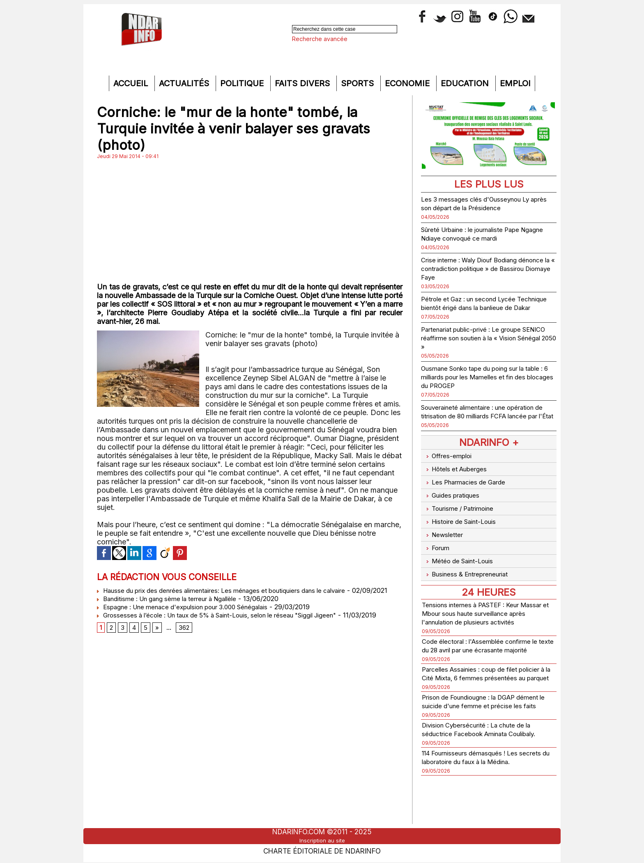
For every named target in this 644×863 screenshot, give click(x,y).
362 (186, 637)
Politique (243, 83)
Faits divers (303, 83)
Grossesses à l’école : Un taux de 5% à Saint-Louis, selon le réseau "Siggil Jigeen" (229, 623)
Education (466, 83)
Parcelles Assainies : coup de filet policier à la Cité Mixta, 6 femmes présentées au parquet (479, 687)
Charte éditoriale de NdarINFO (322, 849)
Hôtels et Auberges (459, 482)
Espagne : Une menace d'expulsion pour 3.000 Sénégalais (191, 615)
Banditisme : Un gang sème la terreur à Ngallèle (174, 607)
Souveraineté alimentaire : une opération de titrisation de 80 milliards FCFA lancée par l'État (485, 424)
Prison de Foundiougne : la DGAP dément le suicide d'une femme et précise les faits (479, 724)
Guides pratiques (455, 504)
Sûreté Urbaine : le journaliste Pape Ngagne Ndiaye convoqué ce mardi (481, 233)
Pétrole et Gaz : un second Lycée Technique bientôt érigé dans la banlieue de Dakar (477, 307)
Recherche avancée (319, 38)
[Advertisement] (249, 220)
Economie (408, 83)
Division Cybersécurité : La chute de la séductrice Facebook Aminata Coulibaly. (487, 760)
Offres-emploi (450, 472)
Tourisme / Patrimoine (463, 514)
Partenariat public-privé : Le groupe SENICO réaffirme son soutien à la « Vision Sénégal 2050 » (482, 346)
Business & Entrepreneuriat (471, 568)
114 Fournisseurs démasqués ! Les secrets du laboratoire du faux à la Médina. (479, 797)
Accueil (131, 83)
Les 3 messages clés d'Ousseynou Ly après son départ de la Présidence (485, 203)
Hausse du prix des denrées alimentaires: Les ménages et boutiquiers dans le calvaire (233, 590)
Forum (437, 546)
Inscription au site (322, 840)
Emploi (515, 83)
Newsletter (444, 536)
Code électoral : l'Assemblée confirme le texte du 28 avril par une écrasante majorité (486, 651)
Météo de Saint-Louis (463, 557)
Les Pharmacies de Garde (470, 493)
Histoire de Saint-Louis (465, 525)
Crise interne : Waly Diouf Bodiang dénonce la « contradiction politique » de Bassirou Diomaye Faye (485, 268)
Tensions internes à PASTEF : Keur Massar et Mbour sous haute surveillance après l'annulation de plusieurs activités (480, 610)
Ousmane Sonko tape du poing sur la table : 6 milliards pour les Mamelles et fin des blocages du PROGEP (485, 385)
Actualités (185, 83)
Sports (358, 83)
